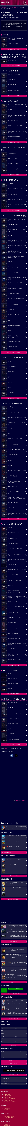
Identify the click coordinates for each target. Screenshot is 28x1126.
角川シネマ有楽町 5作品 (9, 180)
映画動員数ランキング (9, 1116)
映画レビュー (14, 982)
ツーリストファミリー (13, 84)
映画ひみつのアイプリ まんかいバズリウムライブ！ (17, 230)
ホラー (16, 1057)
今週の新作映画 (7, 1096)
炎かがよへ (10, 428)
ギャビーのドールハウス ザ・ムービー (17, 267)
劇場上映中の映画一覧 (13, 875)
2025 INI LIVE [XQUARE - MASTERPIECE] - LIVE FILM (14, 591)
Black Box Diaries (12, 707)
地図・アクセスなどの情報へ (13, 49)
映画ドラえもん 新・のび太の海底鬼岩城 (17, 246)
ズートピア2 (10, 235)
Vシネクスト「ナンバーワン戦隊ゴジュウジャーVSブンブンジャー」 (17, 105)
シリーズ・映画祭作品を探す (13, 993)
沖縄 (16, 1041)
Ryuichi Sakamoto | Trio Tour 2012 (15, 199)
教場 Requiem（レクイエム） (14, 341)
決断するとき (11, 371)
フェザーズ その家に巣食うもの (15, 169)
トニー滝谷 (10, 183)
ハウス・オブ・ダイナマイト (14, 713)
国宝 (9, 320)
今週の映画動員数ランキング (7, 852)
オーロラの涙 (11, 733)
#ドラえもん (3, 988)
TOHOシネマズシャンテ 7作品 (12, 357)
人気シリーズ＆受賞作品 (9, 1098)
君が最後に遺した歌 (12, 346)
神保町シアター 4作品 (9, 670)
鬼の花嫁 (10, 109)
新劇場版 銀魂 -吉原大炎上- (14, 136)
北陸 (16, 1036)
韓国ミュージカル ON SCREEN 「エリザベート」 (17, 116)
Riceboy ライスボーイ (13, 158)
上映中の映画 (7, 1094)
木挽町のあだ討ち (12, 407)
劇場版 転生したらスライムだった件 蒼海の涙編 (17, 132)
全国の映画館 (7, 1108)
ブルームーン (11, 392)
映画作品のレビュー (8, 1100)
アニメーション (18, 1051)
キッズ (16, 1054)
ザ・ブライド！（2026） (13, 293)
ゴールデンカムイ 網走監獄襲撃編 (16, 298)
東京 (2, 1028)
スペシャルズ (11, 309)
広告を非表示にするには (20, 800)
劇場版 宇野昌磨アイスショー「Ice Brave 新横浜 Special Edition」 (16, 252)
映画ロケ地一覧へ (13, 1063)
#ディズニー (3, 991)
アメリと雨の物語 (12, 622)
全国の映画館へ (13, 1045)
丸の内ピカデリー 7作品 (9, 101)
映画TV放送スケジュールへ (14, 1018)
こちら (6, 748)
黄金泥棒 (10, 460)
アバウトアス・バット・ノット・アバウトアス (16, 724)
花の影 (9, 729)
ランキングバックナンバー (10, 1117)
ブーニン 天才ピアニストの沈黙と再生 (17, 188)
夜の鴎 (9, 673)
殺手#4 (9, 330)
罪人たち (10, 382)
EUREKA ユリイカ (12, 60)
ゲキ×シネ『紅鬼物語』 (13, 43)
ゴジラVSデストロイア (13, 564)
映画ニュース (7, 1124)
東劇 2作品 (5, 35)
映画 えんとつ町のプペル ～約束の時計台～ (17, 220)
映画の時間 (3, 7)
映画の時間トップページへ (7, 1083)
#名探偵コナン (18, 988)
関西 (2, 1030)
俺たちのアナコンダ (12, 486)
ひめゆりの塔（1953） (13, 683)
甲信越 (2, 1036)
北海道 (2, 1033)
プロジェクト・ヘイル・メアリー (15, 125)
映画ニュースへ (13, 941)
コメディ (3, 1057)
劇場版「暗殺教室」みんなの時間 (15, 288)
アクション (3, 1051)
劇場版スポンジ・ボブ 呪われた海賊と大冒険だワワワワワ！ (17, 597)
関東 (16, 1028)
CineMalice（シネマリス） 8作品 (13, 699)
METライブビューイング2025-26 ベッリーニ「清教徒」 (16, 39)
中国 (2, 1038)
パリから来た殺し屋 (12, 194)
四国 (16, 1038)
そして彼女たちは (12, 153)
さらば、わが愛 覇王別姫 (13, 739)
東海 (16, 1030)
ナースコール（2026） (13, 163)
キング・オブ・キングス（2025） (15, 548)
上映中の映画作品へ (5, 1078)
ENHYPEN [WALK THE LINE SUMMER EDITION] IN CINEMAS (16, 257)
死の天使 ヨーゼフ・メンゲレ (15, 90)
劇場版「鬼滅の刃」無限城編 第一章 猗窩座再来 (17, 278)
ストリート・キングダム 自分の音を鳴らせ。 (17, 492)
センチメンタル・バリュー (14, 366)
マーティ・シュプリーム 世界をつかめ (17, 314)
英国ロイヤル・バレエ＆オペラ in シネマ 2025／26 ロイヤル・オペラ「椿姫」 (17, 498)
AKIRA (9, 387)
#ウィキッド (10, 988)
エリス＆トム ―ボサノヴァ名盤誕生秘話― (17, 205)
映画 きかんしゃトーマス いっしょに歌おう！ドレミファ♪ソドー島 (17, 241)
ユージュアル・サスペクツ (14, 718)
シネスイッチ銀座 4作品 (9, 71)
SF (1, 1054)
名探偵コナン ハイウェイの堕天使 (16, 659)
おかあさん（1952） (12, 678)
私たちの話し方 (11, 79)
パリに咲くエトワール (13, 502)
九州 (2, 1041)
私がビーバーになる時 (13, 224)
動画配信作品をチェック (13, 899)
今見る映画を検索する (12, 7)
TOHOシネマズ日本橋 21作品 (11, 403)
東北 (16, 1033)
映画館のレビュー (8, 1109)
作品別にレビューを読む (9, 1101)
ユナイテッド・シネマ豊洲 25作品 (13, 216)
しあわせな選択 (11, 648)
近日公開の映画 (7, 1097)
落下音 (9, 361)
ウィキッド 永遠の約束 (13, 304)
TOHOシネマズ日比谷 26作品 (11, 524)
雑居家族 (10, 688)
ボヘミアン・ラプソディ (13, 633)
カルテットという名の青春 (14, 74)
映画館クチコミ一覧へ (13, 1060)
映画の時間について (13, 1074)
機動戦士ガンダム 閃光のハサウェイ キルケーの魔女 (17, 336)
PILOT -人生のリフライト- (14, 120)
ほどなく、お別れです (13, 272)
